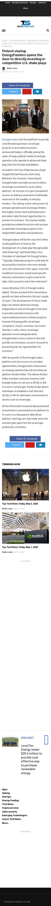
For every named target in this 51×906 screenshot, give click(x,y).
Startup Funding (11, 44)
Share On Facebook (17, 85)
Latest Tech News (11, 819)
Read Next (27, 737)
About (25, 8)
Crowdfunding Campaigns (24, 41)
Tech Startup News (31, 44)
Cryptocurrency (10, 808)
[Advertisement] (25, 645)
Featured (44, 41)
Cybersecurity (9, 811)
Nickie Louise (7, 509)
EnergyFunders (10, 139)
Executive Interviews (20, 3)
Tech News (8, 804)
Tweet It (11, 91)
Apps (4, 789)
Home (7, 3)
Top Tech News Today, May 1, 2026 (20, 547)
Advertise (42, 3)
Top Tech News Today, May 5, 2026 (20, 503)
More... (6, 823)
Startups (33, 3)
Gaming (6, 793)
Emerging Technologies (14, 815)
